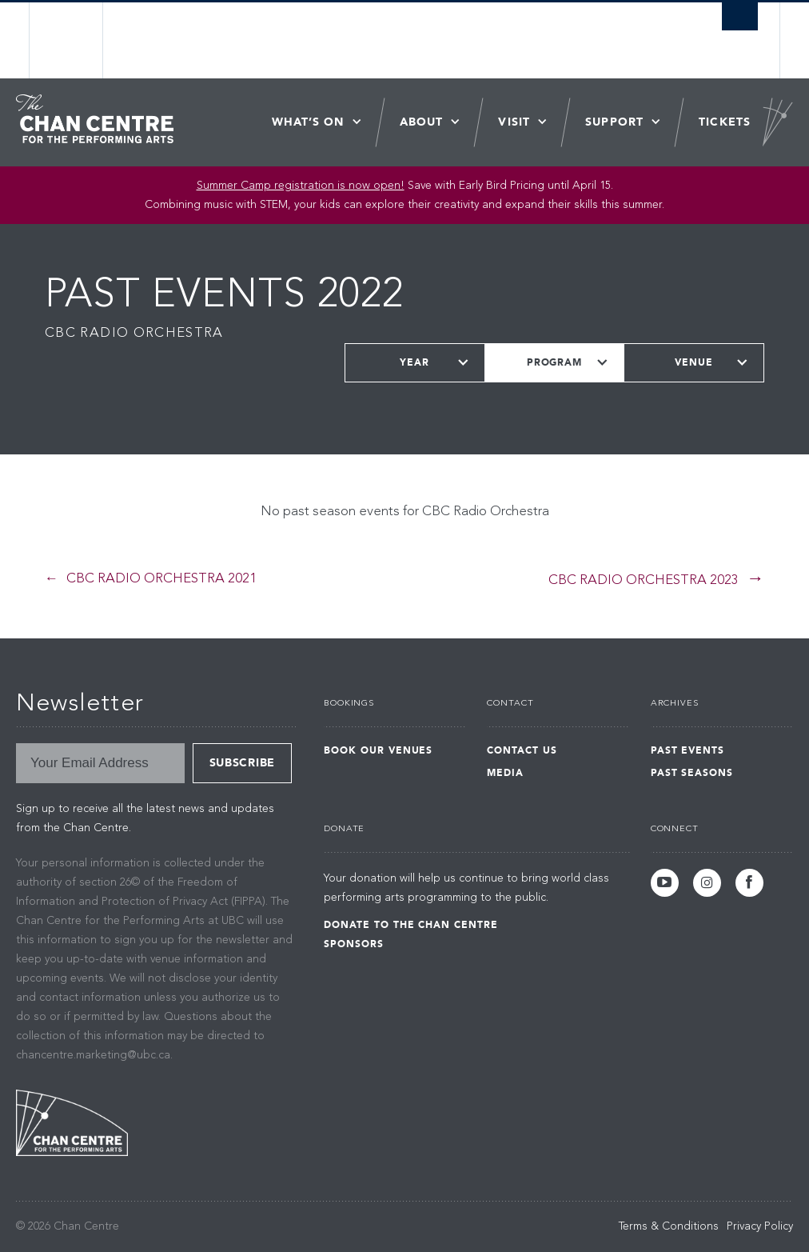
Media (505, 772)
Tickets (725, 122)
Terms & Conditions (669, 1226)
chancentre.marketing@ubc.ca (93, 1055)
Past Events (688, 750)
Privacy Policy (760, 1226)
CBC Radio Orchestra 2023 (643, 580)
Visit (514, 122)
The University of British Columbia (79, 40)
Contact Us (522, 750)
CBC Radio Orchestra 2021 (161, 579)
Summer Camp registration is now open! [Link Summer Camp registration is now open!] (300, 185)
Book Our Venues (378, 750)
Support (614, 122)
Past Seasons (692, 772)
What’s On (308, 122)
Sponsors (354, 944)
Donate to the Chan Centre (411, 924)
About (422, 122)
